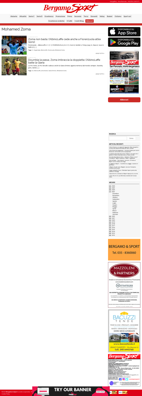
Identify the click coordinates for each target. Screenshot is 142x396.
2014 (113, 231)
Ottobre (115, 197)
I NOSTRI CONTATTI (133, 1)
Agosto (115, 201)
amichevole (44, 70)
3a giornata (37, 50)
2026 (113, 186)
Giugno (115, 205)
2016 (113, 228)
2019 (113, 222)
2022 (113, 216)
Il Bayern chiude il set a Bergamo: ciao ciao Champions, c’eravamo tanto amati (122, 167)
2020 (113, 220)
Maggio (115, 207)
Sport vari (127, 16)
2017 (113, 226)
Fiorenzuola (51, 50)
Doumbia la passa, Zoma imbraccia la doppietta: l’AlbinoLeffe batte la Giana (64, 61)
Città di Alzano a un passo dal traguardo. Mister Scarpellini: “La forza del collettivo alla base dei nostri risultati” (124, 148)
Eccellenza (49, 16)
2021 (113, 218)
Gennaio (115, 214)
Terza (86, 16)
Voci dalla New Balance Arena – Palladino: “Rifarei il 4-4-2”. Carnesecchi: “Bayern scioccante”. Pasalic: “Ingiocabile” (123, 158)
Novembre (116, 195)
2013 (113, 233)
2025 (113, 188)
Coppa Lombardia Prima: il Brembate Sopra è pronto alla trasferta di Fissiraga (123, 171)
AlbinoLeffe (44, 50)
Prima (69, 16)
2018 (113, 224)
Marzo (115, 211)
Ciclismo (118, 16)
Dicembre (116, 193)
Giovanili (94, 16)
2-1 (32, 50)
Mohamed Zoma (60, 50)
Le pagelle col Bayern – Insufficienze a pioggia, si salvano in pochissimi (123, 164)
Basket (109, 16)
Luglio (114, 203)
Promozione (60, 16)
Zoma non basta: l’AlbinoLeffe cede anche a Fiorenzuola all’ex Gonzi (64, 40)
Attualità (23, 16)
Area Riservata (122, 1)
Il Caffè (69, 21)
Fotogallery (113, 1)
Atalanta (14, 16)
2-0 (32, 70)
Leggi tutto (100, 53)
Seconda (77, 16)
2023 (113, 192)
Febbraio (115, 212)
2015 (113, 230)
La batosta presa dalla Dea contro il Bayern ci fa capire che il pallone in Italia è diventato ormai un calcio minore (123, 154)
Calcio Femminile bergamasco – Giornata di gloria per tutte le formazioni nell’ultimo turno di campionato (124, 151)
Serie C (31, 16)
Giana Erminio (52, 70)
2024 (113, 190)
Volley (102, 16)
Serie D (39, 16)
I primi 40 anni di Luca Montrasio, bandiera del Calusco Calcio (123, 176)
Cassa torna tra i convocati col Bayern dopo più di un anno (123, 173)
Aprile (114, 209)
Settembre (116, 199)
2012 (113, 235)
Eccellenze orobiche (56, 21)
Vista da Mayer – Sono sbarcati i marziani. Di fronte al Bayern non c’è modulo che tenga (122, 161)
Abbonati (89, 21)
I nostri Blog (79, 21)
